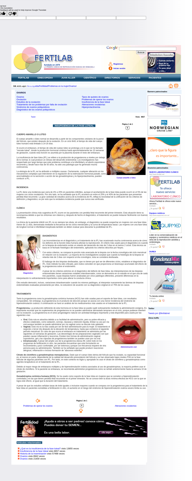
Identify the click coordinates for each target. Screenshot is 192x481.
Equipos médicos (157, 213)
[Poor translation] (12, 13)
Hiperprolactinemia (91, 107)
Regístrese (118, 64)
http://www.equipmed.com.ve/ (159, 215)
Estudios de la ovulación (28, 102)
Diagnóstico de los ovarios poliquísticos (36, 109)
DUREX (152, 252)
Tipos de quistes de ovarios (95, 97)
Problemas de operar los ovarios (98, 99)
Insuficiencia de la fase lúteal (96, 102)
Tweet (33, 117)
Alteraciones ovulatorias (93, 104)
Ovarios (20, 97)
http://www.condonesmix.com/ (159, 254)
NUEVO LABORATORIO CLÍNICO (163, 172)
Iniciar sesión (119, 68)
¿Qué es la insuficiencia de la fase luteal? (40, 448)
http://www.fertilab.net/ (157, 174)
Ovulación (21, 99)
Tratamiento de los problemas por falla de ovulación (42, 104)
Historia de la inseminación (33, 453)
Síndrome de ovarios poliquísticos (33, 107)
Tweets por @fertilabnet (159, 313)
